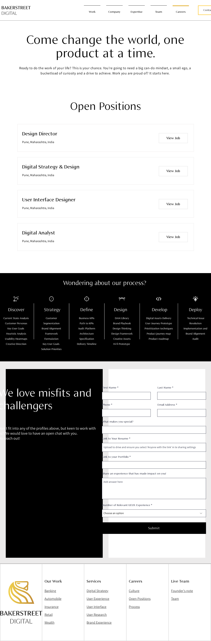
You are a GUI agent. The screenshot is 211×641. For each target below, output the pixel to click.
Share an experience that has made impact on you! (134, 473)
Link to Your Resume (115, 438)
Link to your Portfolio (115, 457)
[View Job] (173, 138)
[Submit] (154, 528)
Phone (106, 404)
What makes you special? (117, 421)
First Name (109, 387)
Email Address (166, 404)
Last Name (164, 387)
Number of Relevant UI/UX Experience (126, 505)
